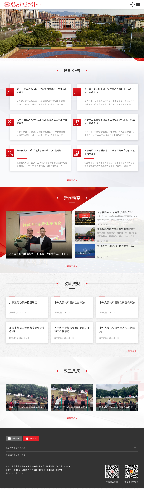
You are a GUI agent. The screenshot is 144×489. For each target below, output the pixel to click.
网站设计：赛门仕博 (14, 478)
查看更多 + (72, 184)
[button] (62, 258)
